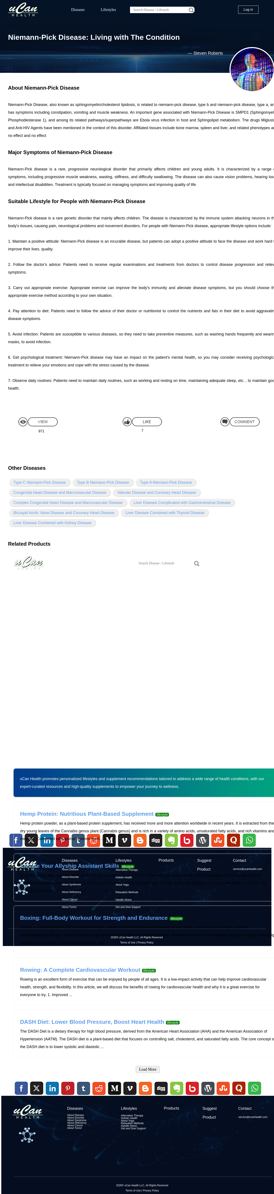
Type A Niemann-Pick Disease (166, 482)
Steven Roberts (208, 53)
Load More (147, 1069)
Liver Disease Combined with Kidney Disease (53, 523)
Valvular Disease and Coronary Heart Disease (156, 492)
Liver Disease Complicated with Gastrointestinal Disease (182, 503)
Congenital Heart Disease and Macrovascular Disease (60, 492)
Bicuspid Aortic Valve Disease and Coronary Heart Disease (64, 513)
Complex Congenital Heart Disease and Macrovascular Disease (68, 503)
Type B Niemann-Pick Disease (103, 482)
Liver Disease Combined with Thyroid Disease (164, 513)
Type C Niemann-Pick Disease (40, 482)
